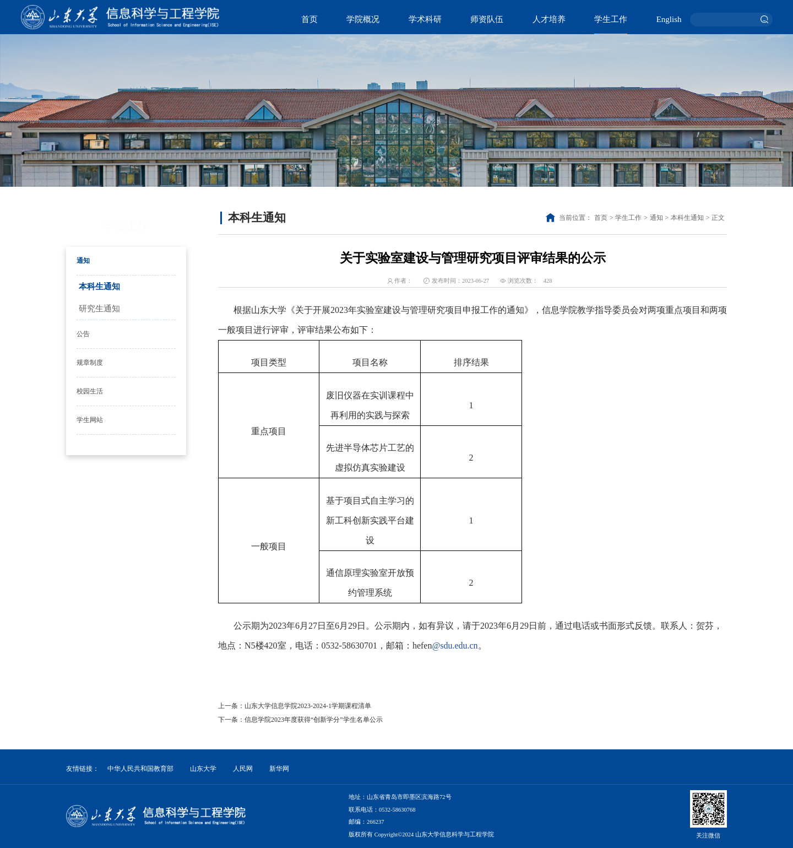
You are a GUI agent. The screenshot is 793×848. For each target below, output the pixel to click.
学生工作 (610, 19)
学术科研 (425, 19)
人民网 (243, 769)
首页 (309, 19)
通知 (83, 260)
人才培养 (549, 19)
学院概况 (362, 19)
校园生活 (90, 391)
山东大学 (203, 769)
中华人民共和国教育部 (140, 769)
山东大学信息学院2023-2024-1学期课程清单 (308, 706)
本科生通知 (99, 286)
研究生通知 (99, 308)
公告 (83, 334)
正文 (718, 218)
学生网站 (90, 420)
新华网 (279, 769)
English (669, 19)
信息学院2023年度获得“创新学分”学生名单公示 (314, 719)
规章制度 (90, 362)
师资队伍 (486, 19)
